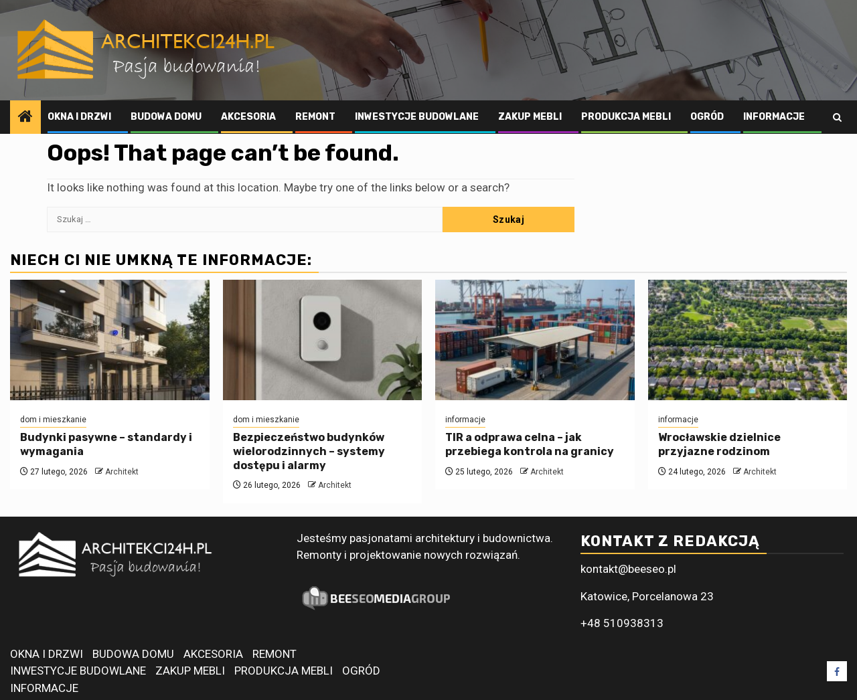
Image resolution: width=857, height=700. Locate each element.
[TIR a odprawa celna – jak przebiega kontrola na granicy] (535, 340)
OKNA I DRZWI (79, 116)
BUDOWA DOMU (166, 116)
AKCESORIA (248, 116)
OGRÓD (707, 116)
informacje (465, 419)
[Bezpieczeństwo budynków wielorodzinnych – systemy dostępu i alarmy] (322, 340)
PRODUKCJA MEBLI (626, 116)
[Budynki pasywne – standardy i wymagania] (110, 340)
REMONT (315, 116)
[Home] (25, 117)
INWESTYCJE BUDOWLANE (417, 116)
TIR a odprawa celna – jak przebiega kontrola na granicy (529, 444)
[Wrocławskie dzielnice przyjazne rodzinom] (748, 340)
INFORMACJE (774, 116)
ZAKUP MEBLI (530, 116)
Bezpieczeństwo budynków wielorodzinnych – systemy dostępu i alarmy (309, 451)
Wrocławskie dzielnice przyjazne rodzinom (719, 444)
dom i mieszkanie (53, 419)
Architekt (122, 471)
